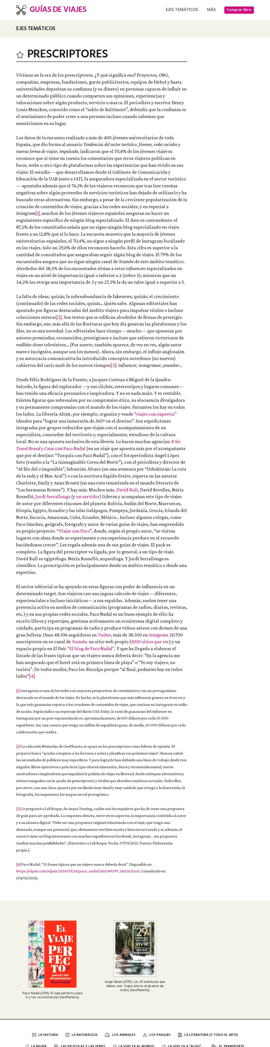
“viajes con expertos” (155, 414)
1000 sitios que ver (150, 641)
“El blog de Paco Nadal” (90, 648)
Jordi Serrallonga (52, 496)
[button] (182, 10)
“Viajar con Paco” (74, 531)
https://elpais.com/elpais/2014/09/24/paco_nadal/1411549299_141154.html (77, 871)
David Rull (127, 490)
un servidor (88, 496)
